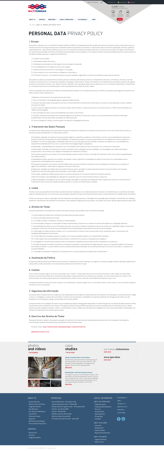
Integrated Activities (35, 406)
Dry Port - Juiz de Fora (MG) (60, 409)
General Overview (34, 402)
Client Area (98, 425)
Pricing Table (99, 416)
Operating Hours (100, 414)
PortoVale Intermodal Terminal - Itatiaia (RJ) (65, 419)
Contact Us (111, 2)
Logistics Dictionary (101, 439)
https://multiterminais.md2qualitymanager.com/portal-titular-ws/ (64, 327)
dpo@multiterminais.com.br (40, 332)
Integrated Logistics (35, 437)
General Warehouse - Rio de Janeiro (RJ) (64, 402)
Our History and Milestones (37, 411)
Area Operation (33, 409)
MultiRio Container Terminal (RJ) (61, 414)
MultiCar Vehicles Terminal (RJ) (61, 416)
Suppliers (120, 410)
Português (123, 2)
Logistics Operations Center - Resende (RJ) (64, 404)
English (132, 2)
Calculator (98, 419)
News (94, 19)
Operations (53, 20)
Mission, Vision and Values (37, 404)
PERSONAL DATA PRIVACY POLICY (52, 25)
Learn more (107, 351)
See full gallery (33, 352)
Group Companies (93, 2)
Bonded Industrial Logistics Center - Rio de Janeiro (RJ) (68, 406)
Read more (68, 367)
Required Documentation (102, 433)
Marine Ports (33, 432)
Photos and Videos (34, 416)
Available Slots (99, 428)
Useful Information (68, 20)
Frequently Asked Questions (103, 407)
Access (120, 19)
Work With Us (122, 407)
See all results (70, 352)
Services (42, 20)
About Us (33, 20)
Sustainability (82, 19)
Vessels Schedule (100, 430)
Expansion (32, 419)
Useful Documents (100, 404)
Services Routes (99, 411)
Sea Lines (98, 409)
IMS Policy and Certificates (37, 421)
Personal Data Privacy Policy (37, 423)
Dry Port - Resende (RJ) (58, 411)
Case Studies (33, 414)
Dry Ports (32, 435)
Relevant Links (99, 442)
